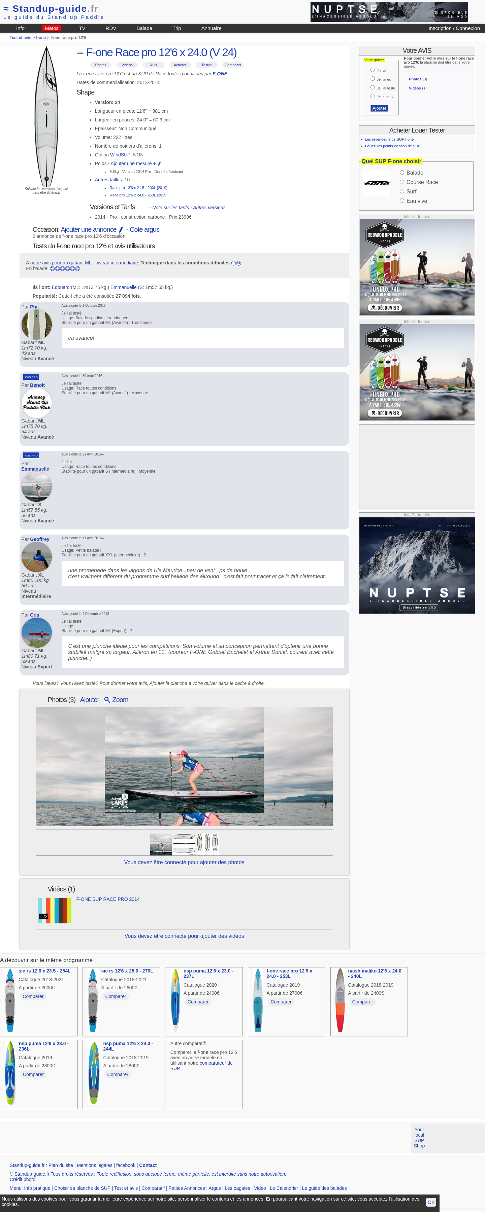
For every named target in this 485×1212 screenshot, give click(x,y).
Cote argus (144, 229)
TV (82, 28)
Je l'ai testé (386, 88)
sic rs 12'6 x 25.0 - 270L (127, 971)
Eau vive (417, 201)
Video (260, 1188)
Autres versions (209, 207)
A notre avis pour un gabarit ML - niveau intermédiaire (82, 262)
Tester (206, 65)
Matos (52, 28)
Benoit (37, 385)
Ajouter (89, 699)
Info (20, 28)
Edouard (61, 287)
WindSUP (120, 154)
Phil (34, 306)
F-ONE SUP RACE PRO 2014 (108, 899)
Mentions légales (94, 1165)
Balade (144, 28)
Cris (34, 615)
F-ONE (220, 73)
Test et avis (126, 1188)
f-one (41, 37)
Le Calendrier (284, 1188)
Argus (214, 1188)
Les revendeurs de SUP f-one (389, 139)
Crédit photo (22, 1179)
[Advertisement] (416, 467)
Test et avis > (23, 37)
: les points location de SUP (393, 146)
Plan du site (60, 1165)
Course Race (422, 182)
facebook (125, 1165)
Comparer (233, 65)
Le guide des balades (324, 1188)
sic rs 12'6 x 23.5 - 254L (44, 971)
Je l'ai (381, 71)
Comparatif (153, 1188)
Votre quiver (374, 60)
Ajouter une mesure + (136, 163)
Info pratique (37, 1188)
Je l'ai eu (384, 79)
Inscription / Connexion (454, 28)
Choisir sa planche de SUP (82, 1188)
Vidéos (127, 65)
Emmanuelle (123, 287)
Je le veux (385, 97)
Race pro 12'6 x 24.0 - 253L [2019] (138, 195)
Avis (153, 65)
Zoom (116, 699)
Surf (411, 191)
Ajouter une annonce (93, 229)
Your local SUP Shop (419, 1137)
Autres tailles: (109, 179)
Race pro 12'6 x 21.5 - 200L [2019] (138, 188)
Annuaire (211, 28)
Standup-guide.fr (27, 1165)
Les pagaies (237, 1188)
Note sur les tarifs (170, 207)
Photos (100, 65)
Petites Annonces (186, 1188)
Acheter (180, 65)
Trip (176, 28)
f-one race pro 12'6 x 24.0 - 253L (289, 973)
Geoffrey (40, 539)
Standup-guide (51, 8)
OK (431, 1202)
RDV (111, 28)
